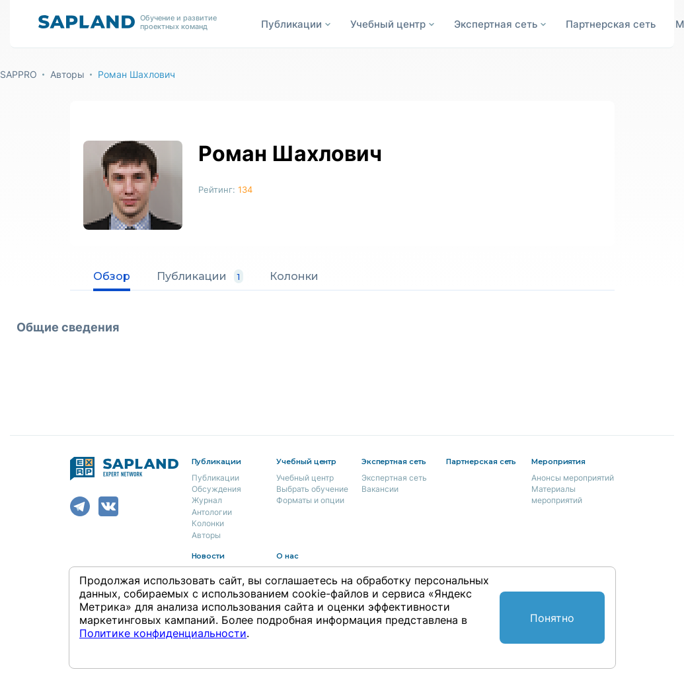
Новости (208, 556)
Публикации (200, 276)
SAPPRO (18, 74)
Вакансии (380, 489)
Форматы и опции (310, 500)
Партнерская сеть (611, 24)
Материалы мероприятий (556, 494)
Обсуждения (216, 489)
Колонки (294, 276)
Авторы (67, 74)
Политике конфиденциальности (163, 633)
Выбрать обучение (312, 489)
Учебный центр (305, 478)
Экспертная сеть (394, 478)
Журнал (207, 500)
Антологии (212, 512)
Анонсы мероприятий (572, 478)
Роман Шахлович (136, 74)
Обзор (111, 276)
